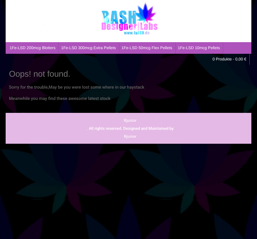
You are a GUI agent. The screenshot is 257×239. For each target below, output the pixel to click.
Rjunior (130, 120)
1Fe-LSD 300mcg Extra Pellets (88, 47)
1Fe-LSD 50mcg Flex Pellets (147, 47)
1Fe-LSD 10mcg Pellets (199, 47)
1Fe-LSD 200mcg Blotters (32, 47)
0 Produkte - (229, 59)
